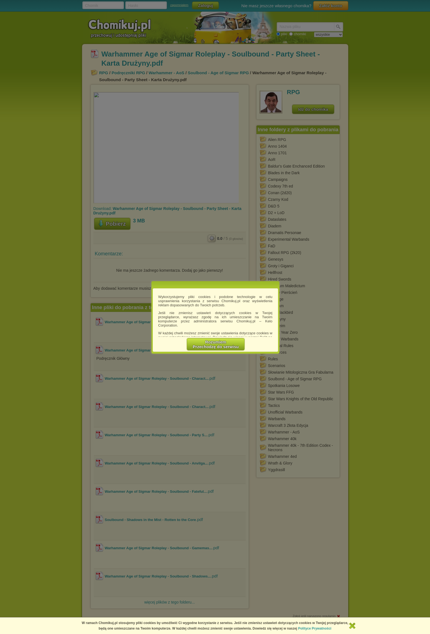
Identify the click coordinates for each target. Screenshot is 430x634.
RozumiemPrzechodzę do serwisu (216, 344)
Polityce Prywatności (314, 628)
